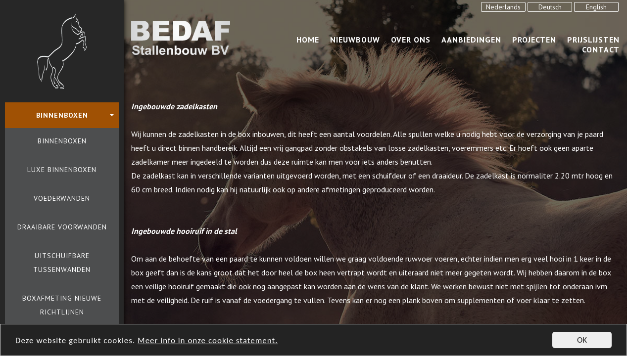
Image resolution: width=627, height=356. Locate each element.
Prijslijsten (593, 39)
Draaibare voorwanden (62, 226)
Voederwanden (62, 198)
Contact (601, 49)
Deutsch (550, 6)
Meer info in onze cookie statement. (208, 341)
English (596, 6)
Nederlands (503, 6)
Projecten (534, 39)
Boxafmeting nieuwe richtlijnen (61, 305)
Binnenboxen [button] (62, 115)
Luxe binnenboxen (61, 169)
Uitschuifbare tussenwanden (62, 262)
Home (307, 39)
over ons (411, 39)
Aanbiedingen (471, 39)
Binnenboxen (62, 140)
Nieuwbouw (355, 39)
